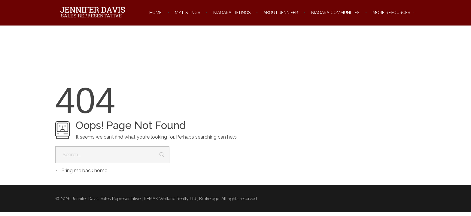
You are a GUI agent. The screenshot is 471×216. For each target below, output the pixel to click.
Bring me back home (81, 170)
